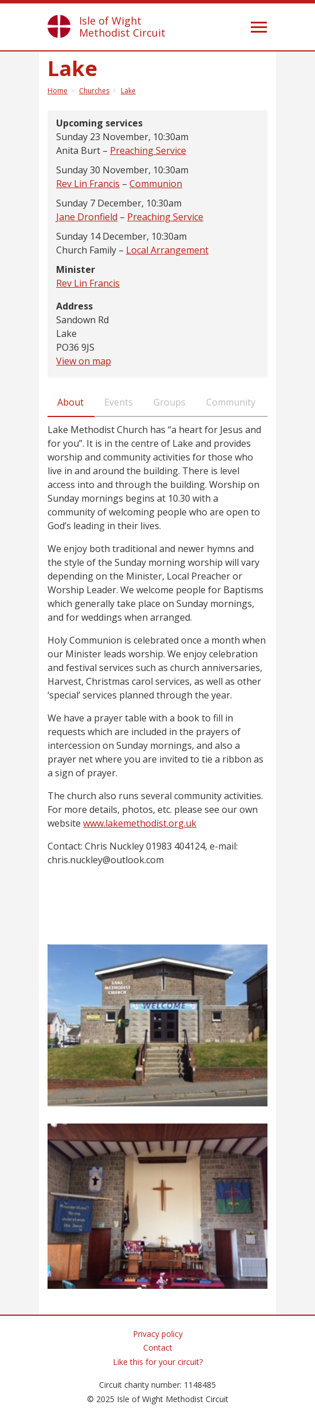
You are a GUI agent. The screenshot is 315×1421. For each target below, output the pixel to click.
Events (118, 402)
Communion (155, 183)
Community (230, 402)
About (70, 402)
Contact (157, 1347)
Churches (94, 91)
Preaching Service (148, 150)
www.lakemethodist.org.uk (139, 823)
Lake (128, 91)
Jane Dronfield (86, 217)
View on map (83, 361)
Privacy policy (158, 1333)
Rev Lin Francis (88, 183)
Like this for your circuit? (158, 1361)
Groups (169, 402)
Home (58, 91)
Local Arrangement (167, 250)
